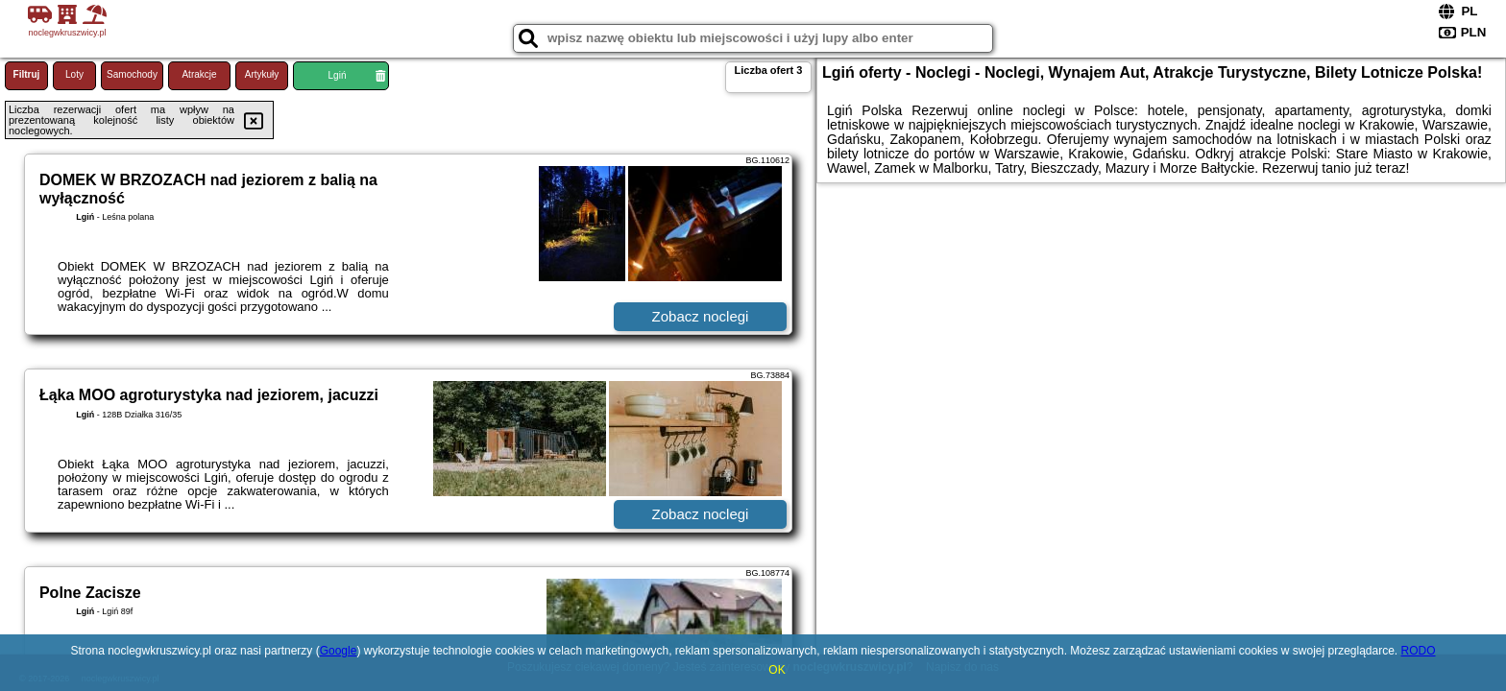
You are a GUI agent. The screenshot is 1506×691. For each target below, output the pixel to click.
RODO (1418, 650)
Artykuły (262, 74)
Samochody (132, 74)
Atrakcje (199, 74)
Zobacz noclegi (700, 316)
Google (338, 650)
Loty (74, 74)
